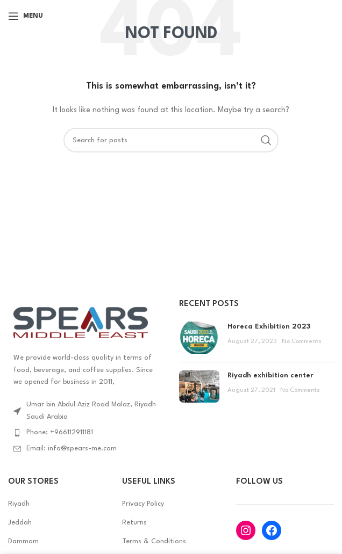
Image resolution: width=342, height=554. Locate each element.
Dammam (23, 541)
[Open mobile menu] (25, 16)
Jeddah (20, 522)
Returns (134, 522)
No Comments (302, 341)
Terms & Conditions (154, 541)
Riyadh (19, 503)
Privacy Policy (143, 503)
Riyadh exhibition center (270, 375)
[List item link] (85, 433)
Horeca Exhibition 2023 (268, 326)
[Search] (171, 140)
